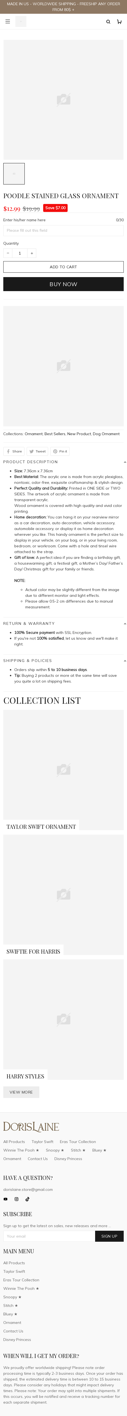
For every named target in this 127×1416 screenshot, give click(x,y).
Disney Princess (68, 1158)
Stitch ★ (78, 1150)
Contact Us (38, 1158)
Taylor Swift (42, 1141)
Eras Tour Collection (78, 1141)
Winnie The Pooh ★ (21, 1150)
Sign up (109, 1236)
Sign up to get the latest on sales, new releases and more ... (57, 1225)
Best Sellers (55, 433)
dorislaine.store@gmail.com (28, 1189)
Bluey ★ (99, 1150)
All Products (14, 1141)
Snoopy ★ (55, 1150)
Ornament (34, 433)
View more (21, 1092)
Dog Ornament (106, 433)
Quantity (11, 243)
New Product (79, 433)
